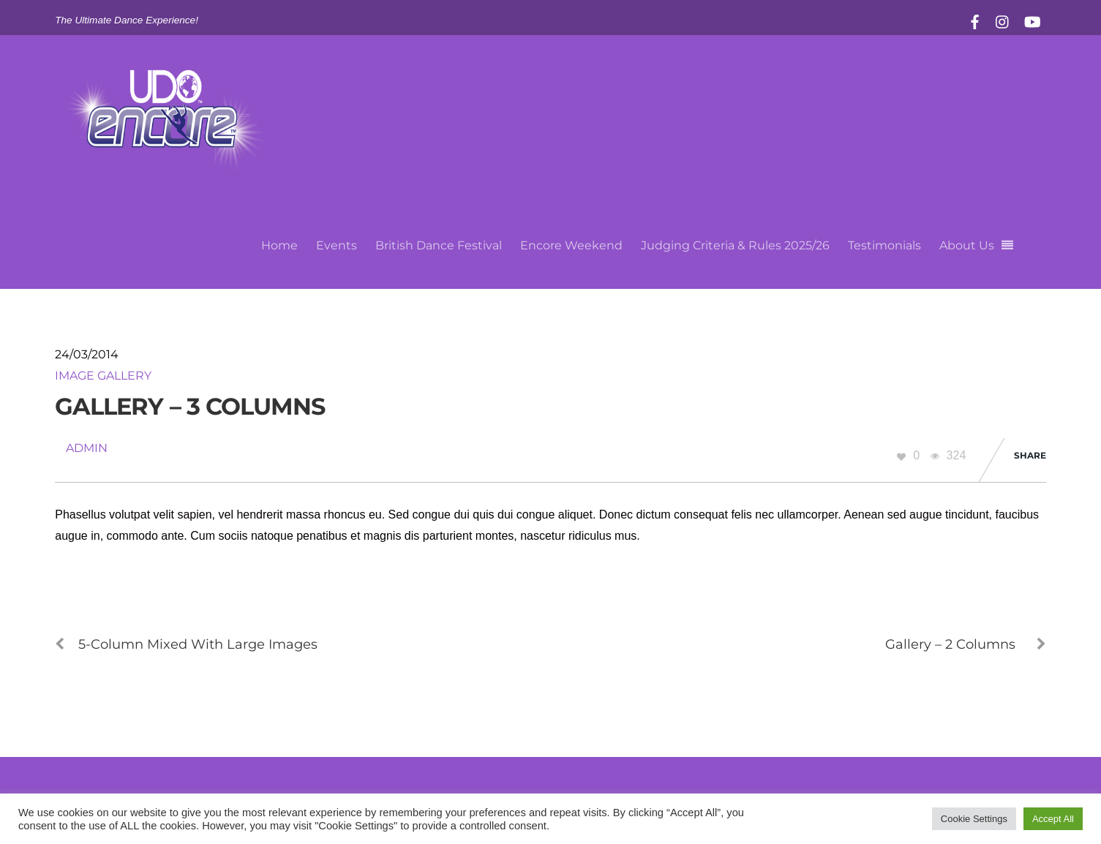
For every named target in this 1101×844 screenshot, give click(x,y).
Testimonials (884, 245)
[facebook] (975, 20)
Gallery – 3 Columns (190, 406)
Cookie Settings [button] (974, 818)
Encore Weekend (571, 245)
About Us (966, 245)
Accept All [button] (1053, 818)
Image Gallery (103, 376)
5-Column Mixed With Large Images (186, 644)
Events (336, 245)
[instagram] (1003, 20)
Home (279, 245)
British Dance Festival (438, 245)
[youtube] (1031, 20)
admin (87, 448)
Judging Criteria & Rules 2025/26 (735, 245)
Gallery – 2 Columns (965, 644)
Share (1030, 455)
